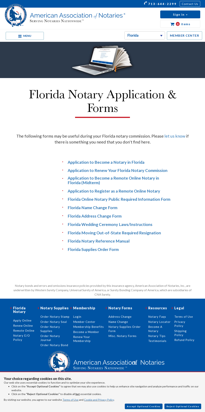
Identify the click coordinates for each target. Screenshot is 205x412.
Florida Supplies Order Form (93, 249)
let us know (174, 136)
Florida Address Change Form (95, 216)
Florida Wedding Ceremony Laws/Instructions (110, 224)
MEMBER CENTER (184, 35)
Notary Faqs (157, 316)
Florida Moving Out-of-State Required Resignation (114, 232)
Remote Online (23, 330)
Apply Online (22, 320)
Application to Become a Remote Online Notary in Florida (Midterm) (113, 180)
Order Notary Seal (53, 321)
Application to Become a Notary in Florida (106, 162)
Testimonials (157, 341)
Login (77, 316)
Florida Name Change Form (92, 207)
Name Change (118, 321)
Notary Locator (159, 321)
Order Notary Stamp (55, 316)
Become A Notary (155, 328)
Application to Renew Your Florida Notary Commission (117, 170)
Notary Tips (157, 336)
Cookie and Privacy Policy (99, 399)
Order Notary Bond (54, 345)
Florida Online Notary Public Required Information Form (119, 199)
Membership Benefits (88, 326)
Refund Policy (184, 340)
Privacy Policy (179, 323)
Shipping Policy (180, 333)
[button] (180, 14)
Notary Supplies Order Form (124, 328)
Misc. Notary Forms (122, 336)
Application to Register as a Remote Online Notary (114, 191)
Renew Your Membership (82, 339)
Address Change (120, 316)
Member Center (84, 321)
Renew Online (23, 325)
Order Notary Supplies (50, 328)
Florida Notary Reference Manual (99, 241)
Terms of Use (70, 399)
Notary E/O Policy (21, 337)
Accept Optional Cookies (143, 406)
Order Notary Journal (50, 338)
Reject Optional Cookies (183, 406)
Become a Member (86, 332)
